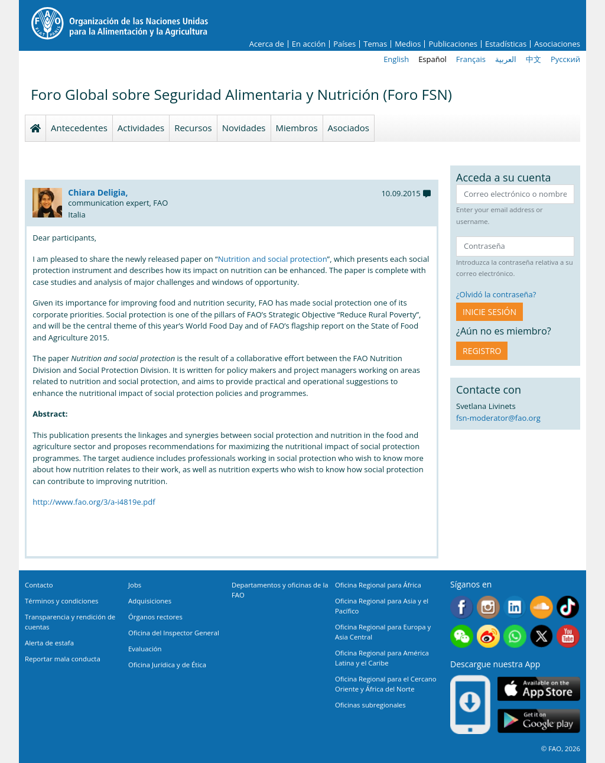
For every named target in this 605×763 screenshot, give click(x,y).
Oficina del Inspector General (173, 632)
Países (344, 44)
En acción (309, 44)
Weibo (488, 636)
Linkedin (514, 607)
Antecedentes (79, 128)
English (396, 59)
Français (471, 59)
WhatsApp (514, 636)
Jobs (134, 584)
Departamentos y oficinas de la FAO (280, 589)
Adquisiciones (149, 600)
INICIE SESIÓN (489, 311)
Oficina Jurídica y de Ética (167, 664)
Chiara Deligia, (98, 192)
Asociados (348, 128)
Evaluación (145, 648)
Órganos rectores (155, 616)
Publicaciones (452, 44)
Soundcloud (541, 607)
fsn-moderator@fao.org (498, 418)
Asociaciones (557, 44)
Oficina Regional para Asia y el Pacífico (381, 605)
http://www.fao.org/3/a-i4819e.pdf (93, 501)
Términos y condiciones (61, 600)
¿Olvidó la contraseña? (496, 294)
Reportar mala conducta (62, 658)
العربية (505, 59)
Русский (565, 59)
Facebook (461, 607)
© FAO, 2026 (560, 748)
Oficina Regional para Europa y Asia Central (383, 631)
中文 (533, 59)
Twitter (541, 636)
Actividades (141, 128)
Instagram (488, 607)
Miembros (297, 128)
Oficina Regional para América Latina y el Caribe (382, 657)
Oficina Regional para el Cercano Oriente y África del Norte (386, 683)
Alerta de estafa (49, 642)
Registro (482, 350)
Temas (375, 44)
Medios (408, 44)
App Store (538, 688)
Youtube (568, 636)
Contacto (39, 584)
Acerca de (266, 44)
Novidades (244, 128)
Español (432, 59)
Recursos (193, 128)
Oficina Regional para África (378, 584)
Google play (538, 720)
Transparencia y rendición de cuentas (70, 621)
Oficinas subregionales (370, 704)
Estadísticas (505, 44)
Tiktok (568, 607)
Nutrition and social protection (272, 259)
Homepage (35, 128)
